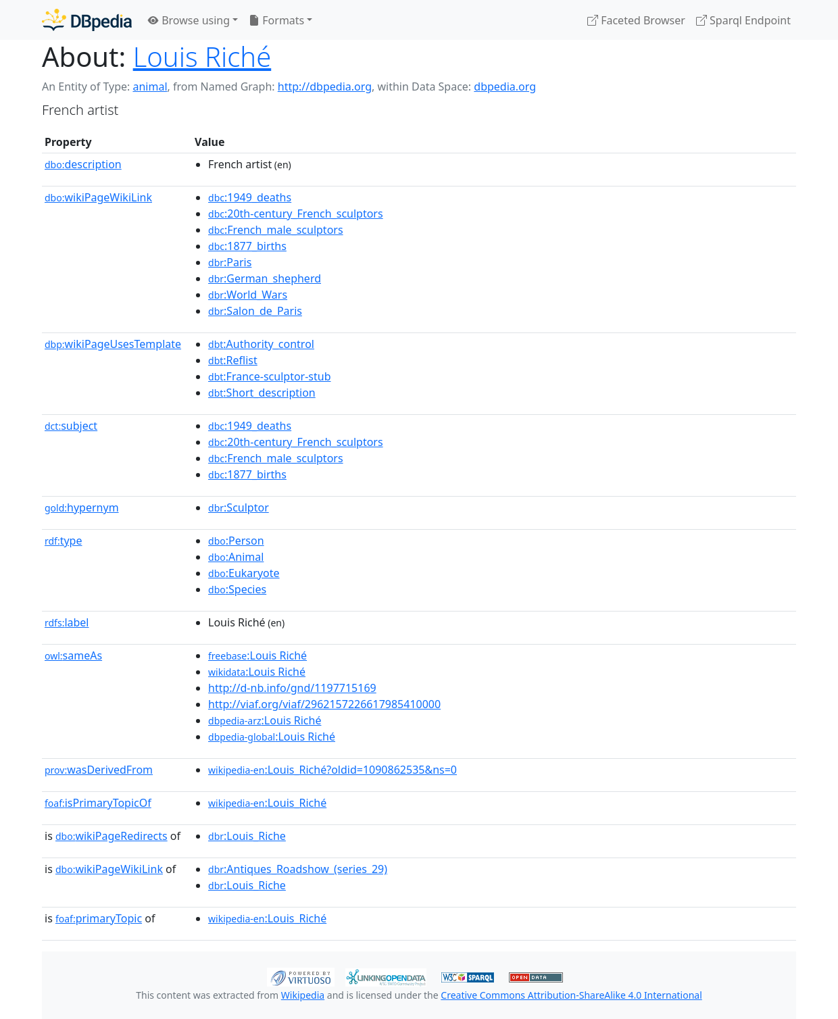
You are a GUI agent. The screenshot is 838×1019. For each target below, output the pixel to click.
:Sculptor (238, 507)
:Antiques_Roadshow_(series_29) (297, 869)
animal (149, 86)
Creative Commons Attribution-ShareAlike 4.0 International (571, 995)
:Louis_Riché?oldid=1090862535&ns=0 (332, 769)
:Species (237, 589)
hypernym (82, 507)
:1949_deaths (249, 197)
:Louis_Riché (267, 802)
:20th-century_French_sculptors (295, 213)
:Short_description (262, 392)
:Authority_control (261, 344)
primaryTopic (98, 918)
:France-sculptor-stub (269, 376)
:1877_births (247, 246)
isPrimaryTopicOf (98, 802)
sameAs (73, 655)
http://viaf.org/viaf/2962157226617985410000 (324, 704)
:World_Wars (247, 294)
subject (71, 425)
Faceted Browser (636, 20)
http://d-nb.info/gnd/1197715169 (292, 687)
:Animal (236, 556)
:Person (236, 540)
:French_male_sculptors (275, 229)
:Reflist (232, 360)
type (63, 540)
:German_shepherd (264, 278)
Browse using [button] (189, 20)
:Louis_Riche (247, 835)
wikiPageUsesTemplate (113, 344)
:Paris (229, 262)
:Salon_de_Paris (255, 310)
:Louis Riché (257, 655)
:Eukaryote (244, 573)
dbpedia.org (505, 86)
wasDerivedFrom (99, 769)
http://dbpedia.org (325, 86)
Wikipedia (302, 995)
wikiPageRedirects (111, 835)
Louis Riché (202, 56)
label (67, 622)
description (83, 164)
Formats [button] (276, 20)
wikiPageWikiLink (98, 197)
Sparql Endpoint (743, 20)
